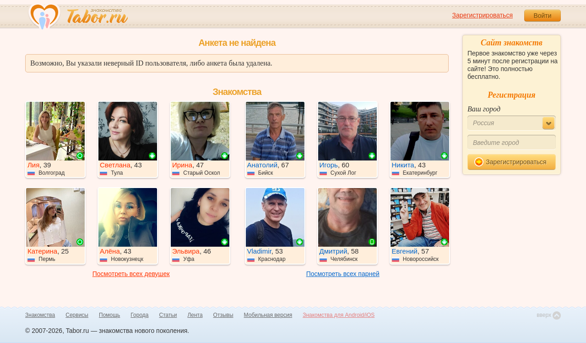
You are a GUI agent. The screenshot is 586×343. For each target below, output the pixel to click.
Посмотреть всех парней (343, 273)
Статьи (168, 315)
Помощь (109, 315)
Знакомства (40, 315)
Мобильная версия (268, 315)
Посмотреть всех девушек (131, 273)
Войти (542, 15)
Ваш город (483, 109)
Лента (194, 315)
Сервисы (76, 315)
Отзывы (223, 315)
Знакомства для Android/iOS (338, 315)
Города (139, 315)
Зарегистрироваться (482, 15)
